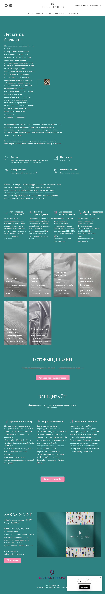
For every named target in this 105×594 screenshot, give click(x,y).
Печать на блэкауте (11, 280)
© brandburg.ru (54, 585)
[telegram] (6, 5)
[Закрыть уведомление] (100, 578)
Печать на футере (36, 280)
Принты (39, 14)
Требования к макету (56, 14)
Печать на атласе (40, 329)
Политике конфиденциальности (87, 582)
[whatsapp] (10, 5)
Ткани (30, 14)
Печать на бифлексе (61, 274)
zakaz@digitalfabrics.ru (81, 5)
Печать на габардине (12, 330)
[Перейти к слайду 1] (68, 554)
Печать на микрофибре (87, 280)
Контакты (73, 14)
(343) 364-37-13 (11, 551)
